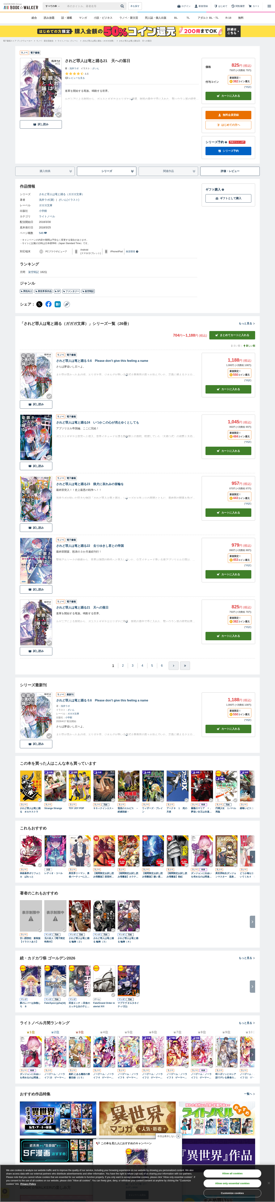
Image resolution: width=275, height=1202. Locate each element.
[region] (137, 1183)
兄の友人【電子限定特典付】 (54, 940)
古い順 (235, 345)
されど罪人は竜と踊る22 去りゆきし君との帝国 (90, 545)
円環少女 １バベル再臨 (225, 810)
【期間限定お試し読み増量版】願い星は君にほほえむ (152, 875)
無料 (240, 17)
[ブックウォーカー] (20, 6)
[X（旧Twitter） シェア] (39, 304)
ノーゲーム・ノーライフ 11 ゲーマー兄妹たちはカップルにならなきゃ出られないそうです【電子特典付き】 (250, 1076)
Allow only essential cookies (232, 1183)
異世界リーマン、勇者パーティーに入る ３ (79, 875)
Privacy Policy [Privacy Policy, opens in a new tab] (28, 1184)
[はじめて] (220, 6)
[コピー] (67, 304)
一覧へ (249, 1093)
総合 (34, 17)
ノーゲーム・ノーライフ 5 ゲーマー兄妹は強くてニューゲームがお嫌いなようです (128, 1076)
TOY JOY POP (76, 808)
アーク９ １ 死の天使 (177, 810)
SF (57, 291)
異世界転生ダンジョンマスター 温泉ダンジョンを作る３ (225, 875)
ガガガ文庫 (45, 205)
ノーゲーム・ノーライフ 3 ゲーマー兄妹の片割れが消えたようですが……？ (177, 1076)
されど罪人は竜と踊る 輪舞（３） (103, 940)
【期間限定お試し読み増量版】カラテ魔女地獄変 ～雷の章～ (128, 875)
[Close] (269, 1183)
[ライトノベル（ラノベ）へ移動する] (67, 40)
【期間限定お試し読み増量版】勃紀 (177, 875)
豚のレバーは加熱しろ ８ (30, 1005)
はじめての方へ (228, 125)
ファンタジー (71, 291)
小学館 (43, 210)
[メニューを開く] (269, 6)
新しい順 (249, 345)
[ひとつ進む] (174, 665)
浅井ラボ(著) (46, 199)
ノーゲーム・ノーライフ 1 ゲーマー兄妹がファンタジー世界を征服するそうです (201, 1076)
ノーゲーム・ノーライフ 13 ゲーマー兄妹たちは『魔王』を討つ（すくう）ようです (55, 1076)
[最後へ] (185, 665)
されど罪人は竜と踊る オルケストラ (30, 810)
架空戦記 (33, 272)
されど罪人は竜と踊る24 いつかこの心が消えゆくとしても (97, 422)
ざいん (95, 68)
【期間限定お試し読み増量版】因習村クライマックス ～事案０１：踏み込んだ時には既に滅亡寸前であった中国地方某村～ (103, 875)
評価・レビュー (230, 171)
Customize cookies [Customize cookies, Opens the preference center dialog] (232, 1193)
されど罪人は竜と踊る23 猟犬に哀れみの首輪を (90, 484)
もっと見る (247, 323)
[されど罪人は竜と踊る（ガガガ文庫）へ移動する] (98, 40)
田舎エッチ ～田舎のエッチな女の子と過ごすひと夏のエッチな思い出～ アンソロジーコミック (79, 1005)
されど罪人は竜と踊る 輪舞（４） (128, 940)
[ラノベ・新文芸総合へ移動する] (44, 40)
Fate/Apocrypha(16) (55, 1003)
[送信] (122, 6)
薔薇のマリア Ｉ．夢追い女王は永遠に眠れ (201, 810)
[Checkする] (59, 115)
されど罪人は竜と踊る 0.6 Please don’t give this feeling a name (102, 360)
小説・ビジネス (103, 17)
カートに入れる (228, 95)
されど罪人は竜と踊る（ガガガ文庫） (61, 194)
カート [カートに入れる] (228, 389)
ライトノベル (47, 216)
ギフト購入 (214, 189)
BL (176, 17)
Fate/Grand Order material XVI (104, 1005)
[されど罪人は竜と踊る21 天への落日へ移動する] (135, 40)
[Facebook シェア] (48, 304)
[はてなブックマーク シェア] (57, 304)
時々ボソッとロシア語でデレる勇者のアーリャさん (225, 1076)
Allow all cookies (232, 1173)
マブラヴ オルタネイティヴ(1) (128, 1005)
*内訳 (248, 87)
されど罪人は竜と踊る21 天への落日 (82, 607)
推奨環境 (132, 251)
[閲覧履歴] (238, 6)
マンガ (83, 17)
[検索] (122, 6)
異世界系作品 (43, 291)
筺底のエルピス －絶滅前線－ (128, 810)
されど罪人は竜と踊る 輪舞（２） (79, 940)
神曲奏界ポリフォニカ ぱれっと (30, 875)
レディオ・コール (53, 873)
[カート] (254, 6)
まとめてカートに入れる (232, 335)
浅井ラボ (74, 68)
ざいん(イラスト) (69, 199)
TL (188, 17)
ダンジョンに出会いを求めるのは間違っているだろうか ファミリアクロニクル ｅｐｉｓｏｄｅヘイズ (202, 875)
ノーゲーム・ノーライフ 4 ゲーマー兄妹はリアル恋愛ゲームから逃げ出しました (103, 1076)
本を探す (135, 6)
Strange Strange (53, 808)
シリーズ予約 (216, 142)
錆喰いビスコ (247, 808)
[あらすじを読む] (132, 95)
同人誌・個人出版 (155, 17)
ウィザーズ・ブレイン (152, 810)
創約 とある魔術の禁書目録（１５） (79, 1076)
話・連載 (66, 17)
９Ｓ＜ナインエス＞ (103, 808)
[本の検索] (54, 6)
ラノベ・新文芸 (128, 17)
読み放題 (49, 17)
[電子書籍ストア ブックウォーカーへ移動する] (17, 40)
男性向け (26, 291)
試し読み (41, 124)
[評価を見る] (76, 76)
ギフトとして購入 (228, 198)
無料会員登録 (228, 115)
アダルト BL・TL (208, 17)
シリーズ (117, 171)
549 (43, 233)
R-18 (228, 17)
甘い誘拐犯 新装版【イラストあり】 (30, 940)
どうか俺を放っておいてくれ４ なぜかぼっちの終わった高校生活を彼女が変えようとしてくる (250, 875)
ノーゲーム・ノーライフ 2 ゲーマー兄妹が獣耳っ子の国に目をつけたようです (152, 1076)
